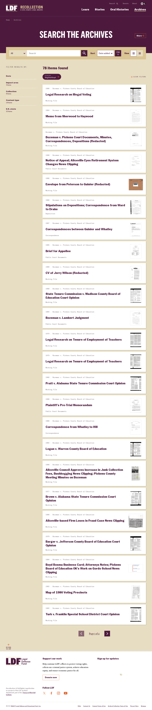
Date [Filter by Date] (8, 76)
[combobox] (53, 53)
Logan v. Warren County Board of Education (76, 448)
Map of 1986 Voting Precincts (66, 592)
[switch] (143, 3)
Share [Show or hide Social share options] (140, 36)
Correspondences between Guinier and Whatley (79, 229)
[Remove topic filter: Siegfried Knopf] (52, 77)
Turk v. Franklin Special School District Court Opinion (83, 614)
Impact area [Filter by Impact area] (12, 83)
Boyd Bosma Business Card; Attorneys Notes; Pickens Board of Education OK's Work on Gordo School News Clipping (83, 568)
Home (8, 20)
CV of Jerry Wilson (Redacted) (67, 272)
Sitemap (143, 706)
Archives (140, 9)
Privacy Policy (134, 706)
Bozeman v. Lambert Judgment (67, 317)
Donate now (51, 677)
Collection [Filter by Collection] (11, 92)
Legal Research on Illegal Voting (68, 94)
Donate (125, 3)
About (134, 3)
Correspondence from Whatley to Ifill (72, 427)
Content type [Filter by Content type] (12, 101)
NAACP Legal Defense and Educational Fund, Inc (26, 706)
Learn (85, 9)
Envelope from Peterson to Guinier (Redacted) (78, 184)
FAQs (79, 706)
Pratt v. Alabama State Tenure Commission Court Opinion (85, 383)
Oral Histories (119, 9)
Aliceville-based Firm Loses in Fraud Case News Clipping (85, 520)
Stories (100, 9)
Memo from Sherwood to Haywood (69, 116)
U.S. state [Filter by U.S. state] (11, 110)
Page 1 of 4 (94, 633)
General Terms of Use (99, 706)
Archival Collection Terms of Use (118, 706)
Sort (92, 53)
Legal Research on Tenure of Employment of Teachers (84, 339)
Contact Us (86, 706)
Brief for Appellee (58, 251)
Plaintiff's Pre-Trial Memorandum (69, 405)
